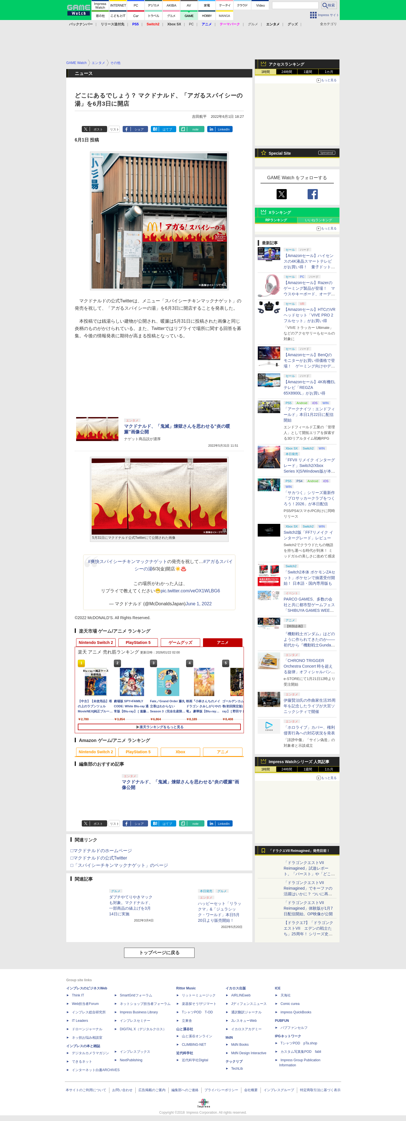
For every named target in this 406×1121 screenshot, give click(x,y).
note (195, 129)
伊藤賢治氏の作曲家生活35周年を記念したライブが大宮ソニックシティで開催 (310, 706)
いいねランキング (318, 220)
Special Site (280, 153)
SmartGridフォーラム (136, 995)
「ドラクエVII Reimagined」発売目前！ (299, 851)
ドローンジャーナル (87, 1029)
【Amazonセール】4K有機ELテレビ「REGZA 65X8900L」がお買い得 (310, 387)
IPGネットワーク (288, 1036)
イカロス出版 (236, 988)
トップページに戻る (159, 952)
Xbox (180, 752)
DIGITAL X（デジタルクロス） (143, 1029)
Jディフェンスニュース (249, 1004)
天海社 (286, 995)
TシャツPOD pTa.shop (299, 1043)
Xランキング (280, 212)
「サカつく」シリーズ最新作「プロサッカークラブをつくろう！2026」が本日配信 (309, 498)
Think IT (78, 995)
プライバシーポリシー (221, 1090)
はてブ (167, 129)
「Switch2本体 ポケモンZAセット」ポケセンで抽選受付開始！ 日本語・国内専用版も (309, 578)
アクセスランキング (286, 64)
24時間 (286, 72)
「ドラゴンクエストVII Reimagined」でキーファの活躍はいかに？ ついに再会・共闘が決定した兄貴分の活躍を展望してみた (309, 893)
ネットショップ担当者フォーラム (145, 1004)
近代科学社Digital (195, 1060)
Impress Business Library (139, 1012)
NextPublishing (131, 1060)
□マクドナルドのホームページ (101, 850)
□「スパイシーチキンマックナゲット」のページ (119, 865)
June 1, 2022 (199, 603)
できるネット (82, 1062)
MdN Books (240, 1045)
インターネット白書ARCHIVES (96, 1070)
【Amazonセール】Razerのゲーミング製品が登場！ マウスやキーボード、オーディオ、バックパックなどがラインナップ (309, 293)
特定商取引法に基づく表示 (320, 1090)
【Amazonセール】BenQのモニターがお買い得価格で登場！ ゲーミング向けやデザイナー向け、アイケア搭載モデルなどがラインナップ (309, 366)
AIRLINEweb (241, 995)
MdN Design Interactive (248, 1053)
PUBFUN (282, 1021)
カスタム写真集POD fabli (301, 1052)
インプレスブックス (135, 1052)
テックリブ (234, 1062)
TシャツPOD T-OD (197, 1012)
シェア (139, 129)
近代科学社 (184, 1053)
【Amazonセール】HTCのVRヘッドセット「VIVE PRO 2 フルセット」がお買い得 (310, 315)
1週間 (308, 72)
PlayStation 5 (138, 642)
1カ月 (329, 72)
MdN (229, 1038)
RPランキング (276, 220)
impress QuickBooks (296, 1012)
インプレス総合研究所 (89, 1012)
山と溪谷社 (184, 1029)
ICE (278, 988)
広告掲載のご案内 (152, 1090)
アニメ (223, 642)
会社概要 (251, 1090)
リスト (114, 129)
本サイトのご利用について (86, 1090)
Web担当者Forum (85, 1004)
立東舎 (187, 1021)
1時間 (265, 72)
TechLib (237, 1069)
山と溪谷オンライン (197, 1036)
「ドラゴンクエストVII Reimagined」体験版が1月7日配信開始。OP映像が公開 (308, 908)
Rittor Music (186, 988)
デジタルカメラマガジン (90, 1053)
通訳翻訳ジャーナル (246, 1012)
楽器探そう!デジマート (199, 1004)
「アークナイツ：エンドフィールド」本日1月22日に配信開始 (309, 414)
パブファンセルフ (294, 1028)
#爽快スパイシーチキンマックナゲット (127, 561)
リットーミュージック (199, 995)
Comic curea (290, 1004)
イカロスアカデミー (246, 1029)
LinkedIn (224, 129)
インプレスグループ (279, 1090)
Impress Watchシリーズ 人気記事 (299, 761)
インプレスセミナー (135, 1021)
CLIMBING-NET (194, 1045)
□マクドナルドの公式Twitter (98, 858)
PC (191, 24)
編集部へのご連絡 (184, 1090)
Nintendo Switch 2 (96, 642)
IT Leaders (80, 1021)
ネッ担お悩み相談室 (87, 1038)
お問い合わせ (122, 1090)
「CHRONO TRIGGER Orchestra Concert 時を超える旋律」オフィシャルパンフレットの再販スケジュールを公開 (309, 671)
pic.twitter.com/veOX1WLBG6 (190, 590)
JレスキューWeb (244, 1021)
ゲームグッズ (180, 642)
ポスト (98, 129)
